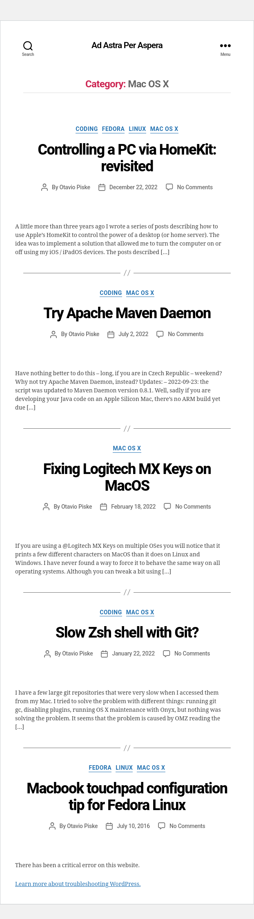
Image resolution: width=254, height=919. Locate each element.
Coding (87, 129)
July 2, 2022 (133, 334)
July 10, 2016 (133, 826)
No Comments (195, 187)
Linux (137, 129)
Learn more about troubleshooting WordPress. (77, 884)
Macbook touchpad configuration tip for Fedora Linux (127, 797)
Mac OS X (164, 129)
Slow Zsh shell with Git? (127, 632)
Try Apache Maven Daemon (127, 313)
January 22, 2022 (133, 653)
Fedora (113, 129)
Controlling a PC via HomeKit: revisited (127, 158)
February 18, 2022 (133, 506)
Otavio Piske (75, 187)
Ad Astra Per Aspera (127, 45)
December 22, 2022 (133, 187)
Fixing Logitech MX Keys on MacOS (127, 477)
